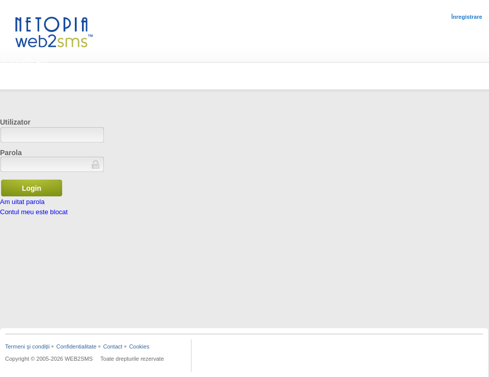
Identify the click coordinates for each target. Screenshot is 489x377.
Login (31, 188)
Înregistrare (466, 17)
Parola (11, 153)
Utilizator (15, 122)
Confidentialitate (76, 346)
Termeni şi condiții (27, 346)
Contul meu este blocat (34, 212)
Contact (112, 346)
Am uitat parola (22, 202)
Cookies (139, 346)
